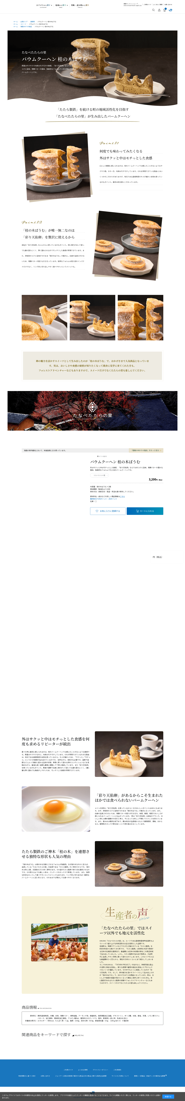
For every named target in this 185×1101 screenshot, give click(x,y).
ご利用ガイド (147, 4)
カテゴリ (43, 6)
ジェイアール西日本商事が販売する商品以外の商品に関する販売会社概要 (81, 1076)
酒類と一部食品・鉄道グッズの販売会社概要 (149, 1076)
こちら (122, 496)
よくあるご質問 (157, 4)
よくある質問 (83, 1070)
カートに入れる (147, 510)
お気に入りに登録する (110, 510)
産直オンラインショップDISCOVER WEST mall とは (132, 4)
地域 (60, 6)
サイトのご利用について (120, 1076)
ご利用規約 (117, 1070)
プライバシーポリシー (100, 1070)
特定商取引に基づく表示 (27, 1076)
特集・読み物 (80, 6)
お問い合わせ (168, 4)
